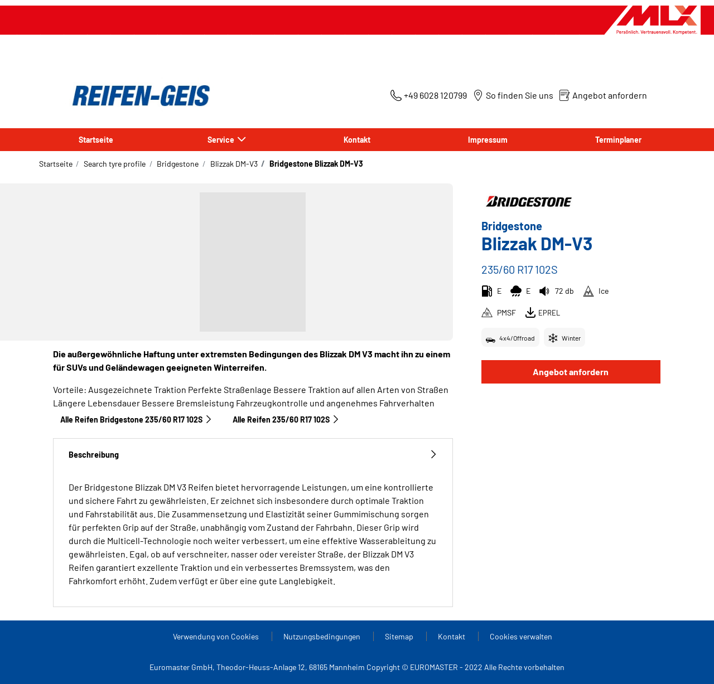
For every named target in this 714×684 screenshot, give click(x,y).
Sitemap (400, 636)
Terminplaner (618, 139)
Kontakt (357, 139)
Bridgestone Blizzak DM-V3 (315, 163)
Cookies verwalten (521, 636)
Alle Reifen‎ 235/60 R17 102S (286, 419)
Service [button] (222, 139)
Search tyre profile (114, 163)
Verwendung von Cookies (216, 636)
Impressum (488, 139)
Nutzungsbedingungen (322, 636)
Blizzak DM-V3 (233, 163)
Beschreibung (253, 454)
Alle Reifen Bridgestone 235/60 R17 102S (136, 419)
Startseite (96, 139)
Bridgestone (177, 163)
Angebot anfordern (571, 371)
